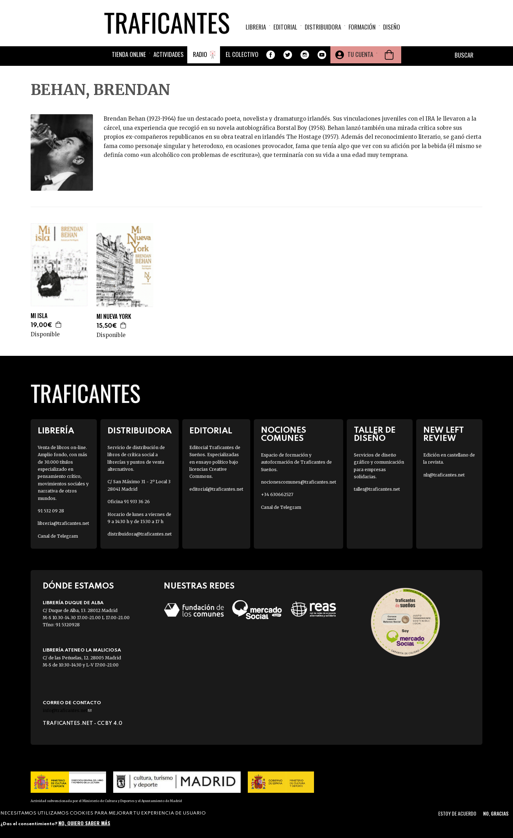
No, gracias (495, 813)
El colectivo (242, 54)
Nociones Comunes (283, 434)
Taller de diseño (375, 434)
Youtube (321, 55)
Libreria (256, 26)
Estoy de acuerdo (457, 813)
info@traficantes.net (67, 710)
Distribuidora (323, 26)
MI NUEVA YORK (113, 316)
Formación (362, 26)
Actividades (168, 54)
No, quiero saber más (84, 823)
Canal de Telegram (58, 536)
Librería (56, 431)
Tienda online (129, 54)
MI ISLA (39, 316)
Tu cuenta (360, 54)
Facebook (270, 55)
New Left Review (443, 434)
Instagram (304, 55)
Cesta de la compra (389, 55)
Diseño (391, 26)
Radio (200, 54)
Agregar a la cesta (59, 324)
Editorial (285, 26)
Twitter (287, 55)
